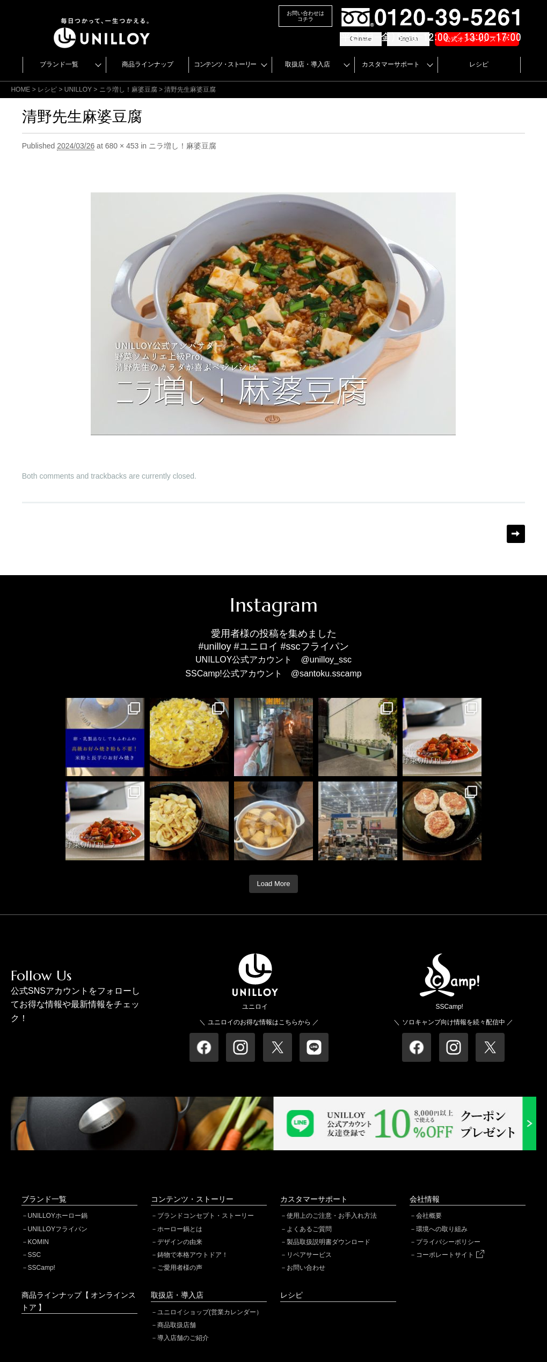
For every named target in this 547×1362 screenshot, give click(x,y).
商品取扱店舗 (176, 1325)
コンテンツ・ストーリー (225, 64)
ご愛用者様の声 (179, 1267)
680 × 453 (122, 146)
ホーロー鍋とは (179, 1229)
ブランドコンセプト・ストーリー (205, 1215)
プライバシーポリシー (448, 1242)
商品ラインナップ (147, 64)
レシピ (478, 64)
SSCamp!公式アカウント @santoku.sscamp (273, 673)
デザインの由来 (179, 1242)
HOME (20, 89)
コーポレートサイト (450, 1255)
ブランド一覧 (59, 64)
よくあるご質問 (309, 1229)
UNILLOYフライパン (57, 1229)
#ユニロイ (256, 646)
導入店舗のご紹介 (183, 1338)
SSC (34, 1255)
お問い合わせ (306, 1267)
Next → (516, 534)
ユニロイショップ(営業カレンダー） (209, 1312)
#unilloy (214, 646)
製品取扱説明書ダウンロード (328, 1242)
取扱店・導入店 (307, 64)
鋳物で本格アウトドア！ (192, 1255)
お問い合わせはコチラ (305, 16)
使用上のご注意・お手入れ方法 (332, 1215)
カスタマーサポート (391, 64)
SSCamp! (41, 1267)
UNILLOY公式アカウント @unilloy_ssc (273, 659)
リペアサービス (309, 1255)
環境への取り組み (442, 1229)
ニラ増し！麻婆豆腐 (128, 89)
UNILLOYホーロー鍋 (57, 1215)
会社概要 (429, 1215)
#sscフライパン (315, 646)
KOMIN (38, 1242)
